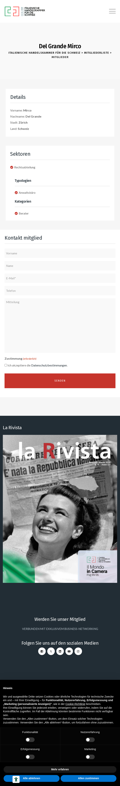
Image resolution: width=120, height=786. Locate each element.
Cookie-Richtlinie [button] (75, 703)
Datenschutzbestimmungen (49, 365)
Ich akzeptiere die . (37, 365)
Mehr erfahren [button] (60, 769)
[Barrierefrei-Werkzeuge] (16, 779)
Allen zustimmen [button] (88, 778)
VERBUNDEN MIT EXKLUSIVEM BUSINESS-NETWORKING (60, 628)
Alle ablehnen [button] (31, 778)
